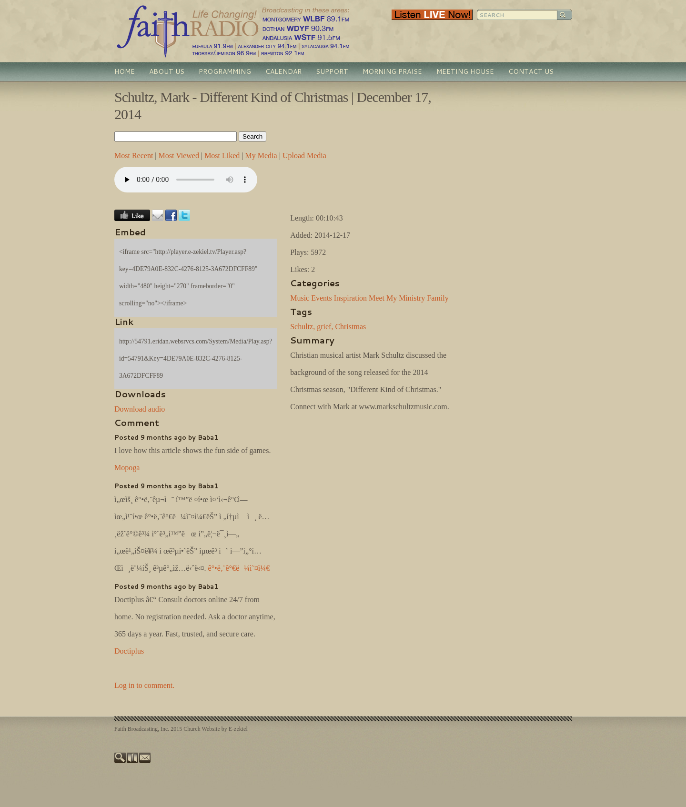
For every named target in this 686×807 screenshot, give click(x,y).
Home (124, 71)
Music (299, 298)
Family (437, 298)
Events (321, 298)
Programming (225, 71)
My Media (261, 155)
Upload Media (304, 155)
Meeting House (465, 71)
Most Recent (133, 155)
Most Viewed (179, 155)
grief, (325, 327)
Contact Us (531, 71)
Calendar (283, 71)
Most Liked (222, 155)
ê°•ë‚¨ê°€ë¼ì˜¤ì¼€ (239, 568)
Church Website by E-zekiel (215, 729)
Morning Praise (392, 71)
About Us (166, 71)
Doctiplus (129, 651)
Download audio (139, 409)
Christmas (350, 327)
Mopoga (127, 468)
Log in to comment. (144, 685)
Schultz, (302, 327)
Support (332, 71)
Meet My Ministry (397, 298)
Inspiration (350, 298)
